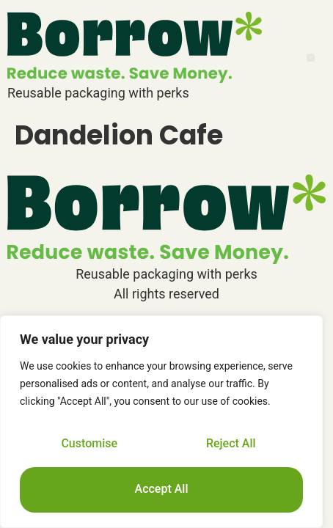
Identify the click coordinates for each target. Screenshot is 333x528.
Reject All (231, 443)
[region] (161, 421)
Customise (89, 443)
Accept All (162, 489)
